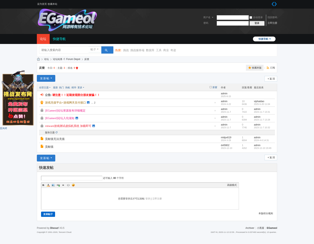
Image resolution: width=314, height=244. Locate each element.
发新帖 (45, 78)
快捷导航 (263, 39)
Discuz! (54, 228)
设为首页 (42, 4)
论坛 (43, 39)
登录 (147, 198)
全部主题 (44, 87)
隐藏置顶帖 (215, 119)
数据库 (150, 50)
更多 (79, 87)
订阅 (272, 67)
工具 (159, 50)
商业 (166, 50)
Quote (63, 185)
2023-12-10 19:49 (262, 148)
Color (48, 185)
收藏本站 (52, 4)
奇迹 (173, 50)
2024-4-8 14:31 (261, 140)
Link (58, 185)
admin (224, 93)
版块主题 (50, 132)
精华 (73, 87)
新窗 (214, 87)
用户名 (206, 17)
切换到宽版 (274, 4)
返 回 (272, 78)
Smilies (73, 185)
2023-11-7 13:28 (262, 120)
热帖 (67, 87)
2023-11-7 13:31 (262, 112)
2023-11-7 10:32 (262, 127)
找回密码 (272, 17)
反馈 (86, 59)
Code (68, 185)
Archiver (250, 228)
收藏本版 (257, 67)
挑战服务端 (137, 50)
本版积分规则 (266, 213)
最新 (55, 87)
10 (243, 101)
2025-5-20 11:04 (262, 104)
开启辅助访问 (269, 3)
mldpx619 (226, 137)
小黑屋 (260, 228)
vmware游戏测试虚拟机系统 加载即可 (68, 125)
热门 (61, 87)
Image (53, 185)
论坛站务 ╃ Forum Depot (66, 59)
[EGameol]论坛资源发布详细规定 (65, 110)
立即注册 (272, 23)
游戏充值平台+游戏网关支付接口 (65, 102)
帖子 (93, 49)
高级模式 (232, 185)
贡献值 (49, 146)
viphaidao (259, 101)
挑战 (126, 50)
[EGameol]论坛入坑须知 (59, 118)
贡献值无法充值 (55, 138)
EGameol (38, 59)
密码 (205, 23)
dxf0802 (225, 145)
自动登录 (256, 17)
